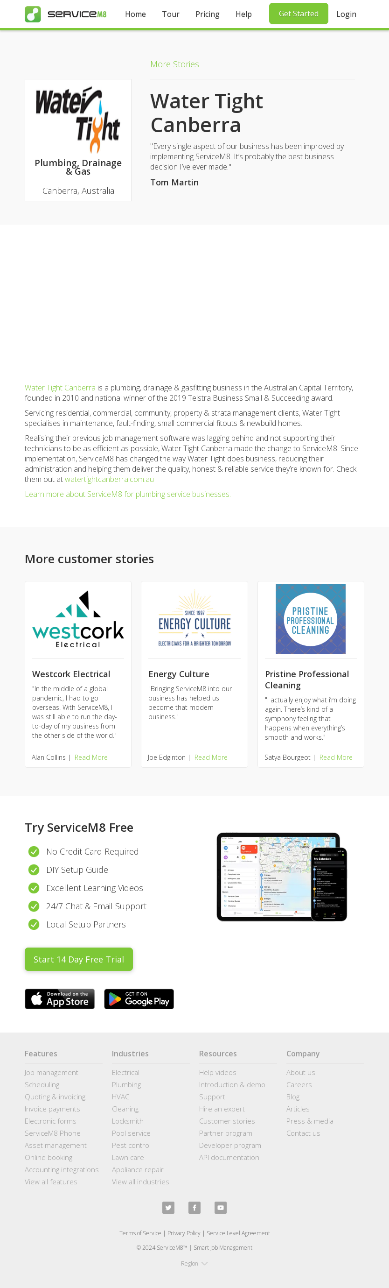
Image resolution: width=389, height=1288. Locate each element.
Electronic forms (50, 1120)
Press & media (309, 1120)
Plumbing (126, 1084)
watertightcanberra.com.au (109, 479)
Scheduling (42, 1084)
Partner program (225, 1133)
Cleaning (125, 1108)
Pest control (131, 1145)
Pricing (207, 14)
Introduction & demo (232, 1084)
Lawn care (128, 1157)
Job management (51, 1072)
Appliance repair (138, 1169)
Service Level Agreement (238, 1233)
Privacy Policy (184, 1233)
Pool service (131, 1133)
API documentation (229, 1157)
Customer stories (227, 1120)
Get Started (299, 13)
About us (300, 1072)
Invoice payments (52, 1108)
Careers (299, 1084)
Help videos (217, 1072)
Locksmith (128, 1120)
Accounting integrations (62, 1169)
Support (212, 1096)
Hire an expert (222, 1108)
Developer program (230, 1145)
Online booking (48, 1157)
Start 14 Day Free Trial (79, 959)
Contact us (303, 1133)
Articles (298, 1108)
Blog (292, 1096)
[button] (194, 1263)
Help (244, 14)
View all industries (140, 1181)
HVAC (120, 1096)
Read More (91, 757)
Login (346, 14)
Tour (171, 14)
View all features (51, 1181)
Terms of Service (140, 1233)
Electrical (125, 1072)
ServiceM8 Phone (53, 1133)
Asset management (56, 1145)
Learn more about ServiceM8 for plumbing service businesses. (128, 494)
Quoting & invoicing (55, 1096)
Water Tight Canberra (60, 387)
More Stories (174, 64)
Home (135, 14)
